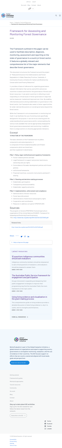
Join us (28, 1)
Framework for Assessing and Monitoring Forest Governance (26, 24)
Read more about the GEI (18, 362)
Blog (29, 5)
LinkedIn (49, 428)
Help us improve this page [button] (20, 242)
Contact (33, 5)
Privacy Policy (13, 441)
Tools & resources (15, 384)
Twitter (49, 421)
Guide (12, 38)
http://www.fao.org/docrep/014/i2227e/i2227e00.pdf (30, 217)
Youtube (49, 426)
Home (11, 22)
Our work (23, 5)
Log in (34, 1)
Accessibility (13, 439)
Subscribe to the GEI (17, 415)
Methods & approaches (16, 381)
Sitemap (12, 443)
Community (13, 388)
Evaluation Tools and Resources (23, 22)
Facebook (49, 423)
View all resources (19, 317)
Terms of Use (13, 445)
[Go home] (16, 15)
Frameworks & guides (16, 378)
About (39, 5)
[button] (56, 15)
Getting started (14, 375)
